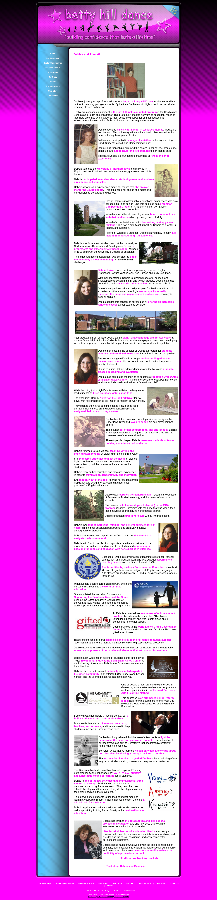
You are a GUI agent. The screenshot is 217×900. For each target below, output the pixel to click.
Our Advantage (44, 883)
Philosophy (103, 883)
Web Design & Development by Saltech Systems (108, 897)
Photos (129, 883)
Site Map (110, 885)
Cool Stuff (160, 883)
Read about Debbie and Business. (126, 866)
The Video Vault (144, 883)
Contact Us (174, 883)
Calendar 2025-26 (86, 883)
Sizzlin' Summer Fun (65, 883)
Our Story (117, 883)
